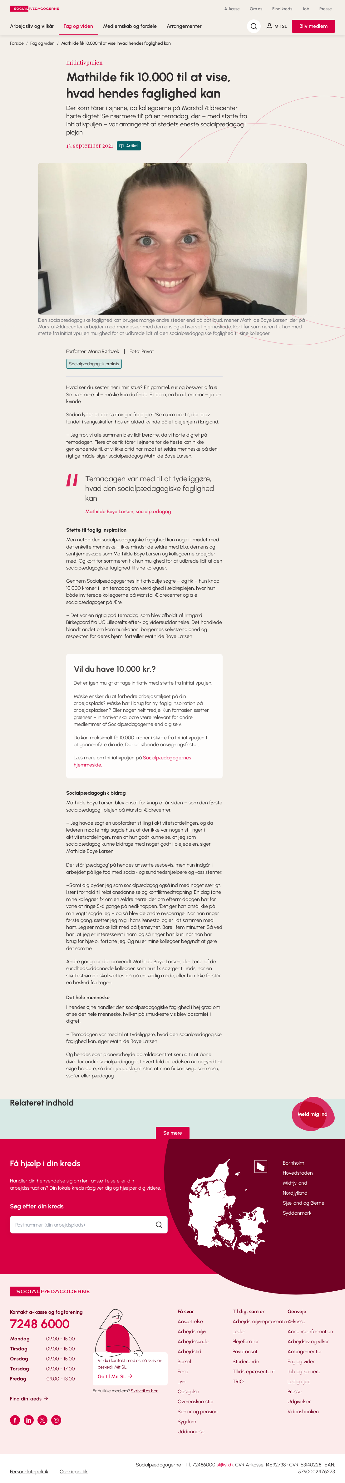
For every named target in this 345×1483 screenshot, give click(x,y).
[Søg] (254, 26)
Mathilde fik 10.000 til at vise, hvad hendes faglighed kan (116, 43)
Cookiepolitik (74, 1472)
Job (305, 9)
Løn (181, 1381)
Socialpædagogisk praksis (94, 364)
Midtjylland (295, 1183)
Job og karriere (304, 1371)
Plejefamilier (246, 1341)
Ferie (183, 1371)
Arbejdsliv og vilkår (32, 26)
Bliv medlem (313, 26)
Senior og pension (198, 1412)
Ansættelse (190, 1321)
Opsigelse (188, 1391)
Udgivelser (299, 1402)
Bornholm (293, 1163)
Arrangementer (184, 26)
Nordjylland (295, 1193)
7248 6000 (40, 1324)
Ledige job (299, 1381)
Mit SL (276, 26)
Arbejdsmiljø (192, 1331)
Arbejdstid (189, 1351)
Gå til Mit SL (115, 1376)
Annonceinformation (310, 1331)
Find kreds (282, 9)
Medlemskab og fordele (130, 26)
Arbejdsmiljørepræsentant (262, 1321)
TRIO (238, 1381)
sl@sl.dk (225, 1465)
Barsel (184, 1361)
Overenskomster (196, 1402)
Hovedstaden (298, 1173)
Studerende (246, 1361)
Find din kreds (29, 1398)
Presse (325, 9)
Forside (17, 43)
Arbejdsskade (193, 1341)
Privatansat (245, 1351)
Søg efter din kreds (37, 1206)
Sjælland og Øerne (303, 1203)
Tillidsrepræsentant (254, 1371)
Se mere (172, 1133)
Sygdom (187, 1422)
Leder (239, 1331)
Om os (256, 9)
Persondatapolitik (29, 1472)
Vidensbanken (303, 1412)
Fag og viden (78, 26)
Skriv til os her (144, 1391)
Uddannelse (191, 1432)
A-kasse (232, 9)
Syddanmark (297, 1213)
